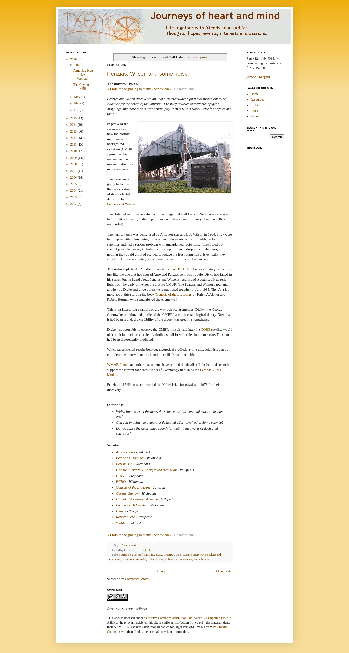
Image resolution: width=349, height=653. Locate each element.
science (187, 559)
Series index (163, 89)
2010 (74, 151)
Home (161, 571)
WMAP (112, 364)
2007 (74, 171)
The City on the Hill (81, 86)
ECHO (121, 481)
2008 (74, 164)
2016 (74, 59)
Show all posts (197, 57)
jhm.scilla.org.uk (258, 77)
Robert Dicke (176, 269)
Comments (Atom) (137, 579)
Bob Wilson (124, 464)
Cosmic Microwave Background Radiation (146, 470)
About (255, 116)
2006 (74, 177)
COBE (205, 329)
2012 (74, 138)
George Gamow (127, 493)
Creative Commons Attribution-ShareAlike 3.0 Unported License (188, 618)
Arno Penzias (125, 452)
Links (254, 105)
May (77, 97)
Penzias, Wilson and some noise (147, 73)
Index (254, 111)
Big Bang (156, 554)
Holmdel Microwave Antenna (137, 499)
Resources (257, 99)
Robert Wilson (173, 559)
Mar (77, 103)
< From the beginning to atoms (129, 89)
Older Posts (224, 571)
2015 (74, 118)
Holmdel (141, 559)
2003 (74, 197)
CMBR (168, 554)
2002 (74, 204)
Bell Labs (144, 554)
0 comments (129, 545)
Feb (77, 110)
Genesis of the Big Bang (173, 294)
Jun (77, 65)
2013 (74, 131)
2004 (74, 190)
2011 (73, 144)
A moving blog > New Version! (83, 74)
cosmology (128, 559)
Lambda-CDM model (131, 505)
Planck (124, 364)
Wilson (130, 204)
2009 (74, 158)
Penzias (112, 204)
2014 (74, 125)
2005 (74, 184)
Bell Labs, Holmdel (130, 458)
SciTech (198, 559)
